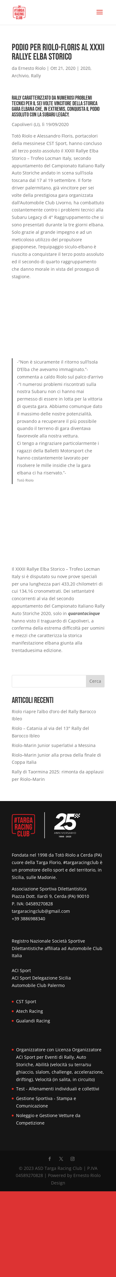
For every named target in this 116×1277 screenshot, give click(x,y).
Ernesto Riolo (31, 68)
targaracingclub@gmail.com (41, 911)
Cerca (95, 681)
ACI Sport (21, 970)
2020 (85, 68)
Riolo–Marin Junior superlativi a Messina (54, 745)
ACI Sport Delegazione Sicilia (41, 978)
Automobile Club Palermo (38, 985)
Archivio (20, 76)
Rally (36, 76)
